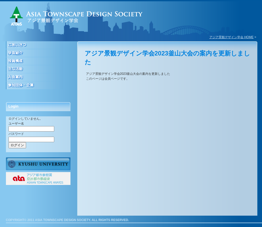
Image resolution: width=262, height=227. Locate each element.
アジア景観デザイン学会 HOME (231, 37)
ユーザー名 (16, 123)
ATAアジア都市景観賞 (38, 178)
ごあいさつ (38, 45)
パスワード (16, 134)
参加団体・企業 (38, 85)
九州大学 (38, 163)
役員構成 (38, 61)
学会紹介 (38, 53)
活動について (38, 69)
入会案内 (38, 77)
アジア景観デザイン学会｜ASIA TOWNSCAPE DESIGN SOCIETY (76, 16)
